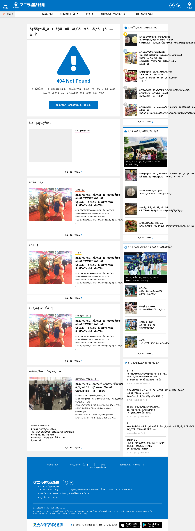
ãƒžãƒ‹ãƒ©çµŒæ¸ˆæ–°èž (29, 5)
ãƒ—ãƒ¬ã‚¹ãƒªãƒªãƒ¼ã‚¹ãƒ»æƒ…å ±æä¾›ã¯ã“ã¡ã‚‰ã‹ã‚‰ (102, 489)
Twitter (178, 5)
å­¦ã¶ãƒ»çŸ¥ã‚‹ (144, 13)
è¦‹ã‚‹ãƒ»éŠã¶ (69, 13)
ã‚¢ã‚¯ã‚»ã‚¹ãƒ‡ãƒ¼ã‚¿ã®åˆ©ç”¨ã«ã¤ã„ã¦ (61, 493)
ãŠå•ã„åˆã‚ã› (81, 493)
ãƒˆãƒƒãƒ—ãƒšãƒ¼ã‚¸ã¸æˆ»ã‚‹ (73, 105)
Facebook (172, 5)
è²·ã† (89, 13)
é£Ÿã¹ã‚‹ (47, 13)
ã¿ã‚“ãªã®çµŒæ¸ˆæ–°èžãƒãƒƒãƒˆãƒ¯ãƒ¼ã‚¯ (48, 525)
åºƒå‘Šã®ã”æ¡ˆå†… (49, 497)
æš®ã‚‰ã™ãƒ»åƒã (114, 13)
